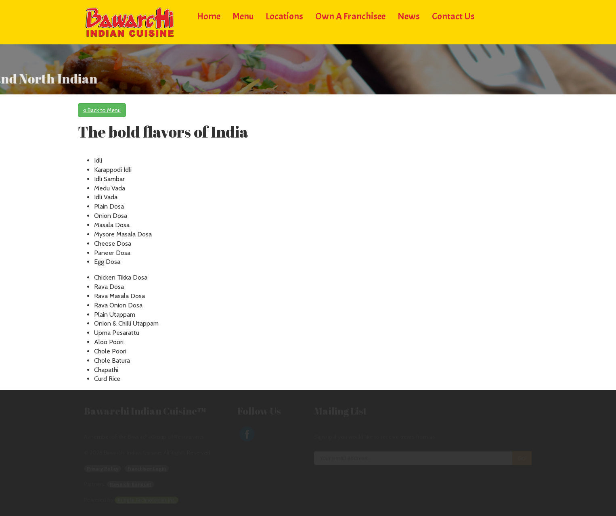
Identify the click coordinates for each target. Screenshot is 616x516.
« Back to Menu (102, 110)
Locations (284, 15)
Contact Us (453, 15)
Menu (243, 15)
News (409, 15)
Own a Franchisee (350, 15)
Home (208, 15)
